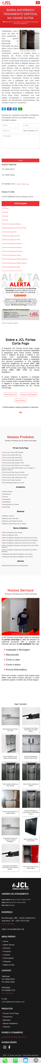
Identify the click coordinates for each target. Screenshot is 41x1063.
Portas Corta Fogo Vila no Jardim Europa (10, 812)
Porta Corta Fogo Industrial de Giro (14, 477)
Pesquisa (6, 961)
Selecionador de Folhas (10, 504)
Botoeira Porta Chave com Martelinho (15, 565)
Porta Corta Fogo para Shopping (12, 251)
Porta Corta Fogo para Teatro (11, 239)
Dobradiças (6, 502)
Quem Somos (8, 945)
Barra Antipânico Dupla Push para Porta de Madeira (20, 540)
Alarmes (20, 561)
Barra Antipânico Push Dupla (12, 532)
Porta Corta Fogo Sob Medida (12, 224)
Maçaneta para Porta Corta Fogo (13, 271)
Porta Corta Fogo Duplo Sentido (13, 472)
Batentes (20, 511)
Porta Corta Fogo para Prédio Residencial (15, 259)
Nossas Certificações (28, 394)
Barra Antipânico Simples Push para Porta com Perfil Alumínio (20, 546)
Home (5, 941)
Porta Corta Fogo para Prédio (11, 267)
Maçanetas (6, 499)
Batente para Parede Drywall (12, 521)
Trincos (5, 496)
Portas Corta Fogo (20, 448)
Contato (6, 955)
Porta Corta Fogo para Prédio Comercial (15, 263)
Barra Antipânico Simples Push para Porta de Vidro (19, 538)
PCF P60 (5, 216)
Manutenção (11, 654)
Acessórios (20, 487)
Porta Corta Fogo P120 (9, 232)
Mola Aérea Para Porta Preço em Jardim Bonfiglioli (10, 839)
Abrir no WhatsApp (7, 993)
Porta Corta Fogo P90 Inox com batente (16, 465)
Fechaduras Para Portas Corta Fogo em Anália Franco (30, 729)
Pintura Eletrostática (15, 669)
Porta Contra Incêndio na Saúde (30, 785)
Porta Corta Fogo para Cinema (12, 255)
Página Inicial (7, 22)
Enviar (20, 160)
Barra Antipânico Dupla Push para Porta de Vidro (19, 543)
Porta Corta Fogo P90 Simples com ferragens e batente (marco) (18, 469)
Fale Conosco (20, 400)
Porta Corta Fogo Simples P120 (13, 463)
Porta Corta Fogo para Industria (12, 247)
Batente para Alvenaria (10, 518)
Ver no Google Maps (8, 923)
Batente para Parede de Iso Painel (14, 523)
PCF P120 (6, 208)
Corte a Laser (12, 659)
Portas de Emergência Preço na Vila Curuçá (30, 757)
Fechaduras (6, 494)
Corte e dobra (12, 664)
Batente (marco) (8, 516)
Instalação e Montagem (17, 649)
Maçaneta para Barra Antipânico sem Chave (17, 557)
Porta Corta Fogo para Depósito (12, 243)
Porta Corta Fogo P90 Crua (11, 455)
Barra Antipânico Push (10, 535)
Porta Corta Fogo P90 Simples (12, 452)
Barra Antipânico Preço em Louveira (31, 840)
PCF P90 (5, 212)
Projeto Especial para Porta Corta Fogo (14, 228)
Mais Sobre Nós (10, 394)
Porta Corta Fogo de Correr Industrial (15, 475)
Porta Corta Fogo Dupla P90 (12, 457)
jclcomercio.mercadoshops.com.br (14, 1037)
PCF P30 (5, 220)
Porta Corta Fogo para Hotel (11, 236)
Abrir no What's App (23, 184)
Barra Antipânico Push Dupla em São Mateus (10, 757)
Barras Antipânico (20, 528)
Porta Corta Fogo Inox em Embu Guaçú (30, 867)
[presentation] (18, 154)
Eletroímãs (6, 507)
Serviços (6, 948)
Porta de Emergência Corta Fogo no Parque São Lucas (31, 812)
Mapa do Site (8, 965)
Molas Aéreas (7, 491)
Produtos (6, 951)
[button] (38, 2)
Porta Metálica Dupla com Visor (13, 482)
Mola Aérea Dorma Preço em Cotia (10, 729)
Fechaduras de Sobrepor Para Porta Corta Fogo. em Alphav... (10, 867)
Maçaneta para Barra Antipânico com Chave (17, 554)
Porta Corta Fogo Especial (11, 480)
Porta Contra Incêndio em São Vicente (10, 785)
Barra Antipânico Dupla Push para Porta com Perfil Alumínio (19, 550)
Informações (20, 203)
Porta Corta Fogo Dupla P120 (12, 460)
